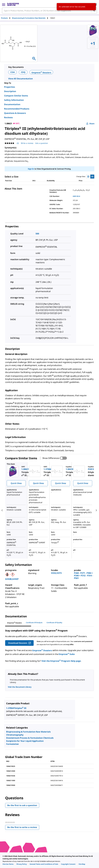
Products (4, 18)
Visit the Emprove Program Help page (61, 661)
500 (37, 233)
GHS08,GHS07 (12, 579)
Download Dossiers (19, 643)
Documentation (12, 104)
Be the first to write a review (23, 828)
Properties (9, 87)
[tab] (6, 18)
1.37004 (10, 708)
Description (10, 91)
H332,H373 (56, 573)
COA (12, 72)
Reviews (8, 117)
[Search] (94, 10)
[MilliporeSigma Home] (13, 4)
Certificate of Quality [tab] (54, 622)
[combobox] (49, 10)
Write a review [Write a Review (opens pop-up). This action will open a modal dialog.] (27, 143)
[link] (8, 864)
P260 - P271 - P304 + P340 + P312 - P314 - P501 (83, 576)
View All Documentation (20, 78)
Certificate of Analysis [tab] (34, 622)
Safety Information (14, 100)
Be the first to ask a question (22, 805)
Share (90, 123)
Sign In (31, 169)
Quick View (16, 483)
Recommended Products (16, 108)
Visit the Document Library (19, 687)
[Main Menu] (3, 4)
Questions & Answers (15, 113)
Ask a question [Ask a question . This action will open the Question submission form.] (41, 143)
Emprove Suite (67, 654)
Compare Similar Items (16, 95)
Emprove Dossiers (41, 72)
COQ (23, 72)
